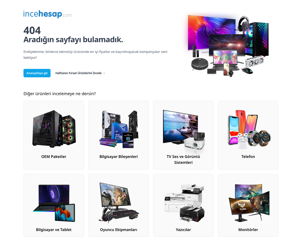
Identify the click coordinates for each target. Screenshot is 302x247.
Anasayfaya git (37, 73)
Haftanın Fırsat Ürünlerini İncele (80, 73)
